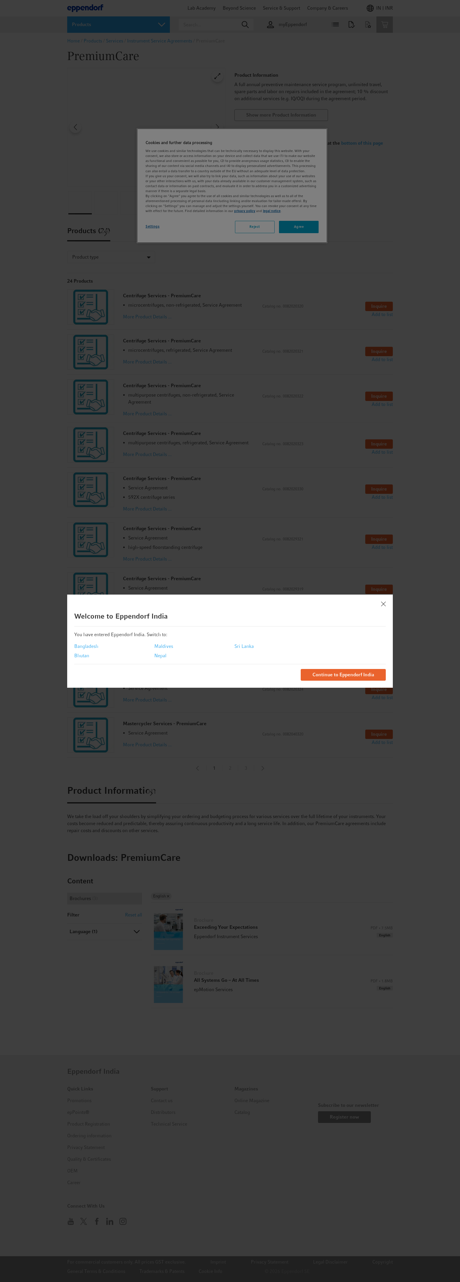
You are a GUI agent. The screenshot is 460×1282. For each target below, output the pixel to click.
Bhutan (81, 655)
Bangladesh (86, 646)
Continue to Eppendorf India (343, 674)
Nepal (160, 655)
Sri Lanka (244, 646)
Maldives (163, 646)
